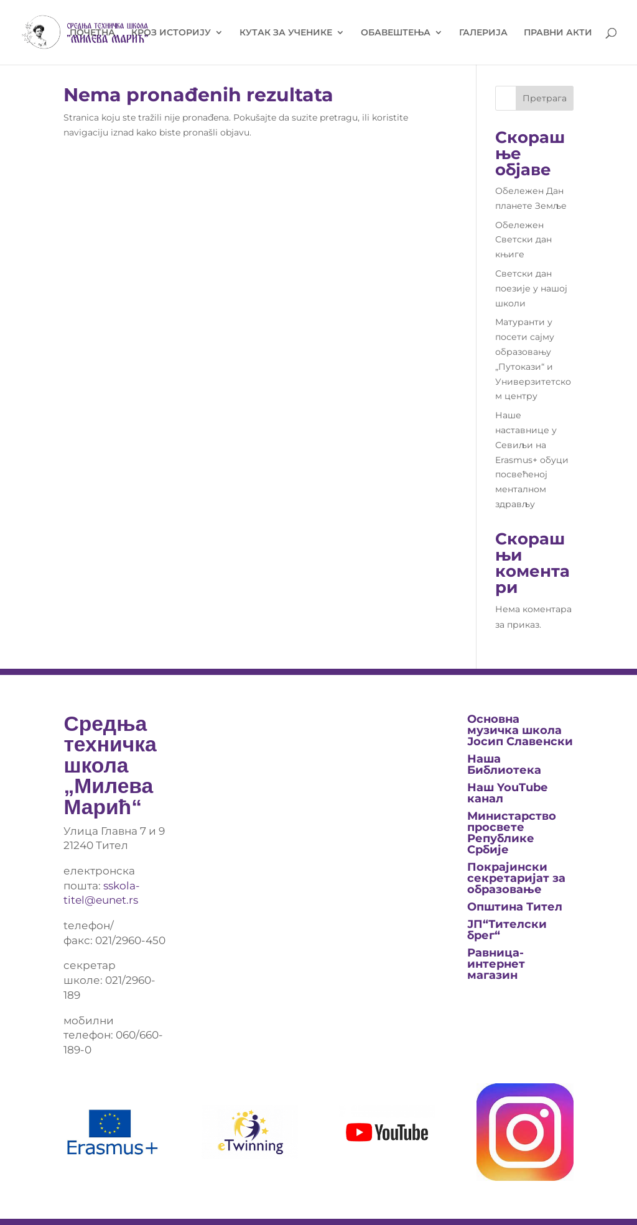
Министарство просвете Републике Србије (511, 832)
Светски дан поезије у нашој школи (531, 288)
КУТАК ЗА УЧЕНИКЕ (285, 33)
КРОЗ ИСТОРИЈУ (171, 33)
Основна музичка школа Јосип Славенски (520, 730)
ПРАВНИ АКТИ (558, 33)
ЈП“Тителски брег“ (507, 929)
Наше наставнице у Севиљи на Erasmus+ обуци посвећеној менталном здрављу (532, 460)
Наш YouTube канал (507, 793)
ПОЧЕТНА (92, 33)
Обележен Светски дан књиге (523, 239)
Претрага (545, 98)
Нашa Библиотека (504, 764)
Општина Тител (514, 907)
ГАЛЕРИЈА (483, 33)
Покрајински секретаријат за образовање (516, 878)
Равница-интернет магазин (496, 964)
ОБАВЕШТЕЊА (395, 33)
